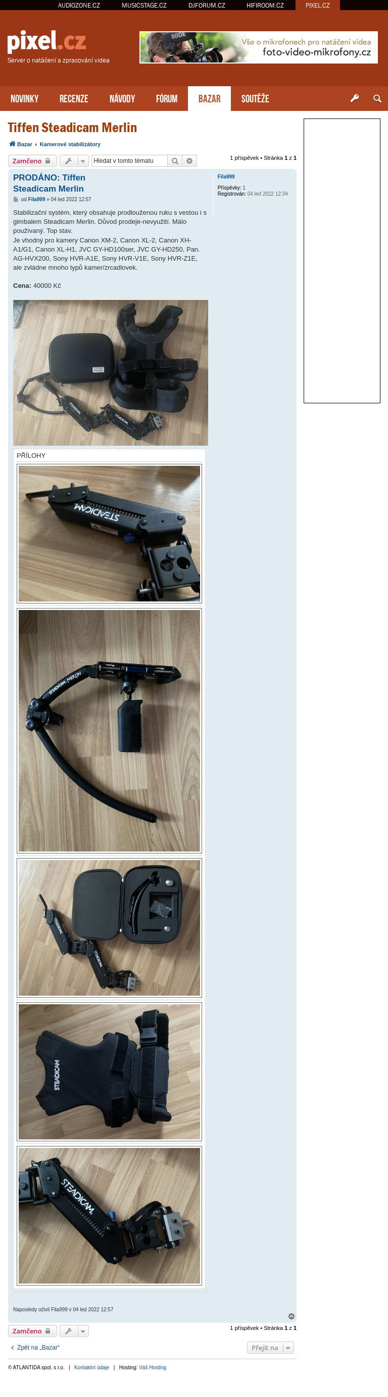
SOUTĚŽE (255, 97)
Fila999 (226, 176)
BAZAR (209, 97)
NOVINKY (24, 97)
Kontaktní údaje (92, 1367)
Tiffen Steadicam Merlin (72, 127)
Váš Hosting (152, 1367)
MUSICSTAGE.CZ (144, 5)
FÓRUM (166, 97)
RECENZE (74, 97)
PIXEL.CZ (318, 5)
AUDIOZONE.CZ (79, 5)
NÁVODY (122, 97)
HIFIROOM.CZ (265, 5)
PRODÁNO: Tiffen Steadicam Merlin (49, 183)
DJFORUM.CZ (206, 5)
